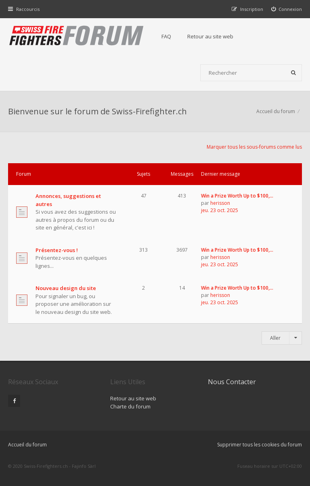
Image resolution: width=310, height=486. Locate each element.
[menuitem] (286, 9)
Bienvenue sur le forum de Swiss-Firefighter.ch (97, 111)
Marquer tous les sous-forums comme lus (254, 146)
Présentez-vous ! (57, 250)
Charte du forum (130, 406)
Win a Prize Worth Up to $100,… (237, 195)
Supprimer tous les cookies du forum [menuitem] (259, 444)
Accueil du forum (27, 444)
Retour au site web (210, 36)
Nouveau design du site (66, 288)
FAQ (166, 36)
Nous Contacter (232, 381)
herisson (220, 203)
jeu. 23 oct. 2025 (219, 210)
